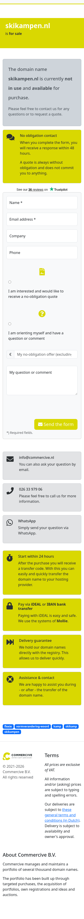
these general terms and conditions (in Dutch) (62, 815)
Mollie (62, 620)
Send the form (56, 424)
